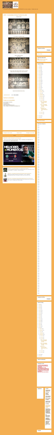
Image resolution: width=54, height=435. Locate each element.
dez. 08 (42, 100)
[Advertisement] (44, 30)
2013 (40, 73)
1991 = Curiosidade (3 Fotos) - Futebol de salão (43, 105)
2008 (40, 304)
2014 (40, 74)
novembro (41, 94)
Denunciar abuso (41, 120)
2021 (40, 84)
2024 (40, 327)
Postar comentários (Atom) (20, 135)
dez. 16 (42, 113)
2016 (40, 77)
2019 (40, 81)
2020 (40, 83)
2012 (40, 71)
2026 (40, 117)
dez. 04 (42, 98)
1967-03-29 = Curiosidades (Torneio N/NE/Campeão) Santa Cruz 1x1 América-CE (20, 178)
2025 (40, 115)
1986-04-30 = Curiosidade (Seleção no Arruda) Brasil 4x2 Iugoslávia (18, 168)
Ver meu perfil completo (41, 60)
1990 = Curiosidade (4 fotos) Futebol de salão (43, 102)
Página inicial (19, 132)
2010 (40, 68)
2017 (40, 78)
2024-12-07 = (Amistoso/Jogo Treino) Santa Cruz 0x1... (43, 109)
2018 (40, 80)
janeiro (41, 90)
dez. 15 (42, 112)
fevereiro (41, 91)
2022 (40, 86)
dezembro (41, 334)
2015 (40, 314)
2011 (40, 70)
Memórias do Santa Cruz (43, 59)
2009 (40, 67)
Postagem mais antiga (30, 132)
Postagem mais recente (7, 132)
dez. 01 (42, 97)
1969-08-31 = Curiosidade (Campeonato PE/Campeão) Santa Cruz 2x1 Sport (19, 173)
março (41, 93)
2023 (40, 87)
